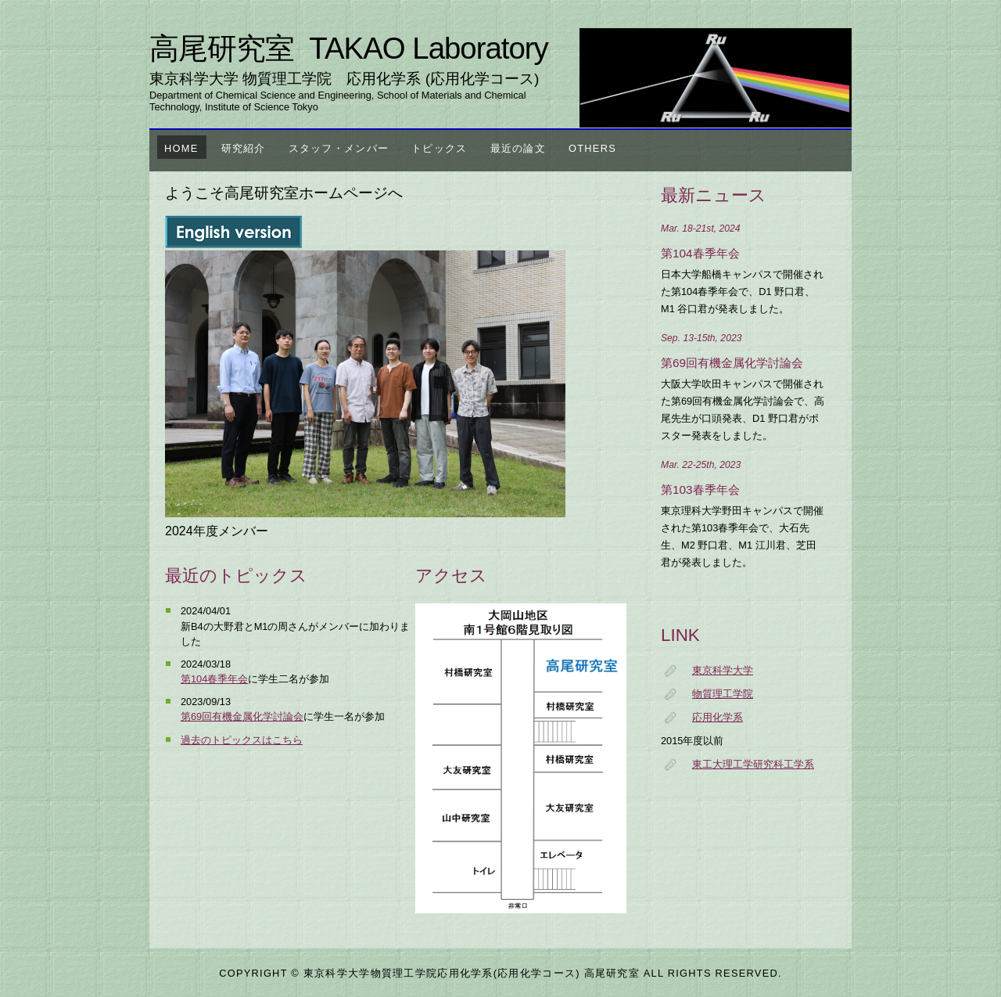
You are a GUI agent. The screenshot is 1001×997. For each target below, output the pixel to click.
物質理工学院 (722, 694)
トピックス (439, 148)
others (592, 148)
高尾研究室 (348, 48)
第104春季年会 (214, 679)
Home (181, 148)
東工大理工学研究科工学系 (753, 764)
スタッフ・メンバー (339, 148)
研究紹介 (243, 148)
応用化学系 (717, 717)
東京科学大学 (722, 670)
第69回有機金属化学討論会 (242, 716)
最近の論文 (518, 148)
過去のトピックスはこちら (242, 740)
